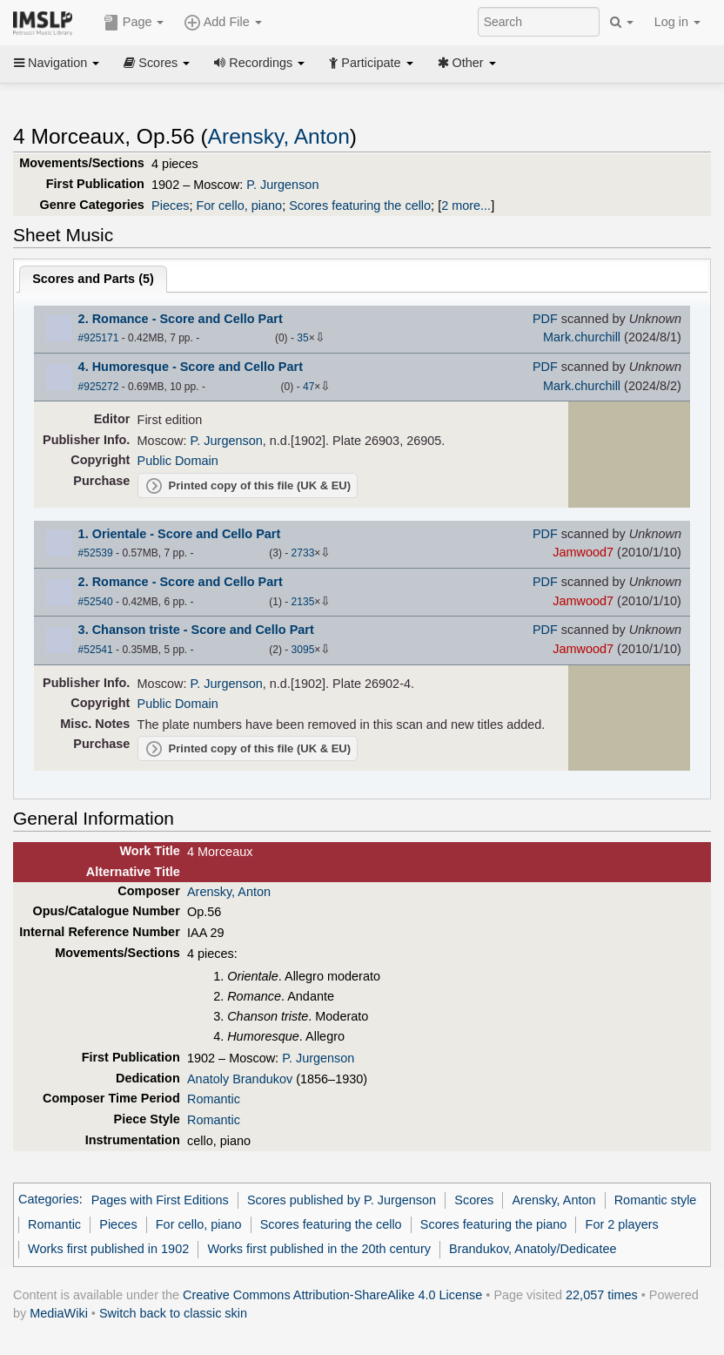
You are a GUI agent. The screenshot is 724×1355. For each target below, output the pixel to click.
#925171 (98, 338)
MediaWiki (59, 1313)
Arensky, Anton (279, 136)
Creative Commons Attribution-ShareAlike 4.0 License (332, 1295)
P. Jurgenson (282, 185)
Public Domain (177, 461)
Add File (222, 22)
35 (302, 338)
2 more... (466, 205)
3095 (303, 650)
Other (467, 63)
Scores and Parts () (93, 279)
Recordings (259, 63)
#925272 (98, 387)
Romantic (213, 1099)
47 (308, 387)
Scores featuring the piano (493, 1224)
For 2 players (622, 1224)
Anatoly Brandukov (239, 1079)
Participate (370, 63)
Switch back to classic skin (173, 1313)
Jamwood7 (583, 552)
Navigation (56, 63)
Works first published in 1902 (108, 1249)
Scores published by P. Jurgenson (341, 1200)
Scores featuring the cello (360, 205)
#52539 (95, 553)
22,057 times (602, 1295)
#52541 (95, 650)
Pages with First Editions (160, 1200)
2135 (303, 602)
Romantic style (655, 1200)
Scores (157, 63)
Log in (677, 22)
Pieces (170, 205)
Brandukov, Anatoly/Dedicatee (532, 1249)
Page (134, 22)
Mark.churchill (581, 337)
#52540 (95, 602)
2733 (303, 553)
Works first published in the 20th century (319, 1249)
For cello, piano (239, 205)
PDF (545, 319)
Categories (48, 1200)
